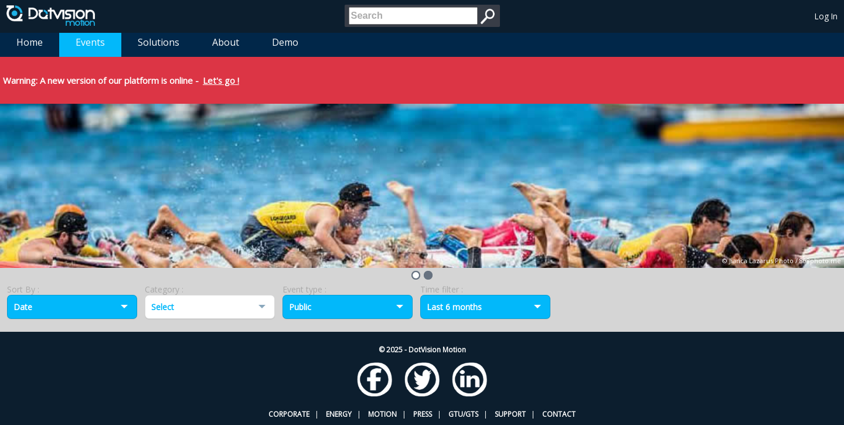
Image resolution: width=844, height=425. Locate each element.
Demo (285, 42)
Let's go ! (221, 80)
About (225, 42)
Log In (826, 16)
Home (29, 42)
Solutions (158, 42)
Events (90, 42)
